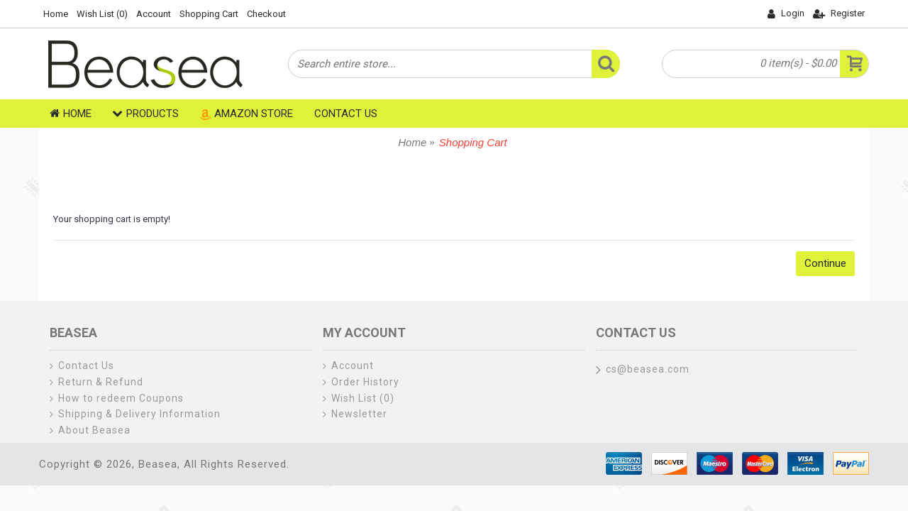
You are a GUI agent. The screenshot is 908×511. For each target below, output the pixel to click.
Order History (361, 382)
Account (348, 366)
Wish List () (358, 398)
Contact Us (82, 366)
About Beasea (90, 430)
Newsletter (355, 414)
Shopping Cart (473, 142)
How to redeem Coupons (117, 398)
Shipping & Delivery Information (135, 414)
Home (412, 142)
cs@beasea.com (643, 370)
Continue (825, 263)
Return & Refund (96, 382)
